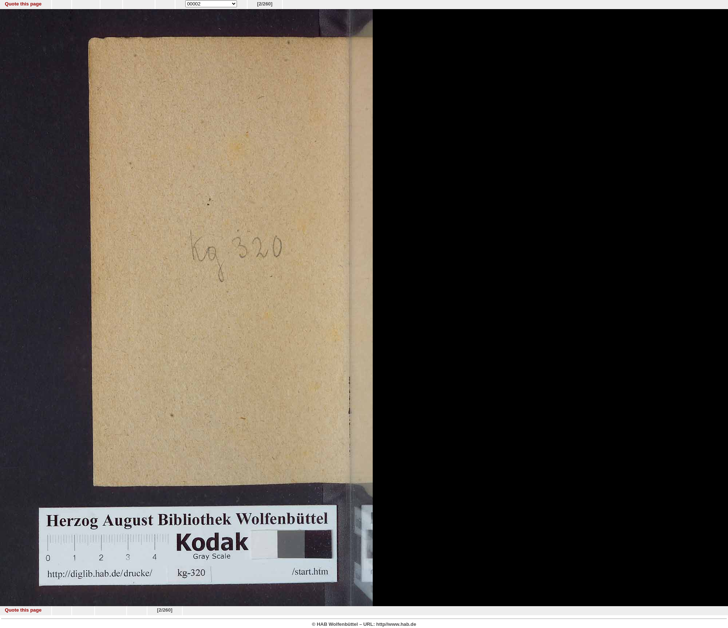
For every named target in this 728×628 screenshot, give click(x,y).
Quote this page (23, 4)
